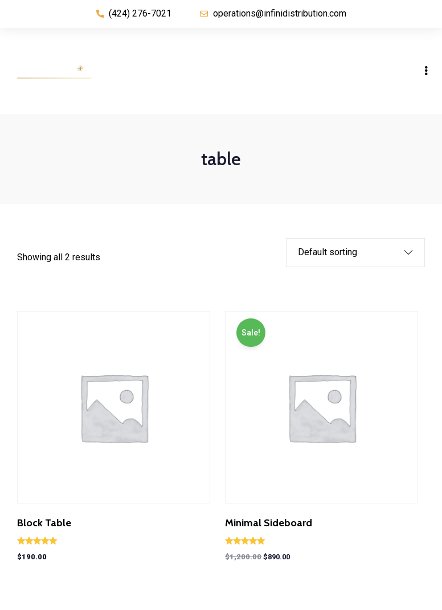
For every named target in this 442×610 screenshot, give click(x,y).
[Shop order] (347, 253)
